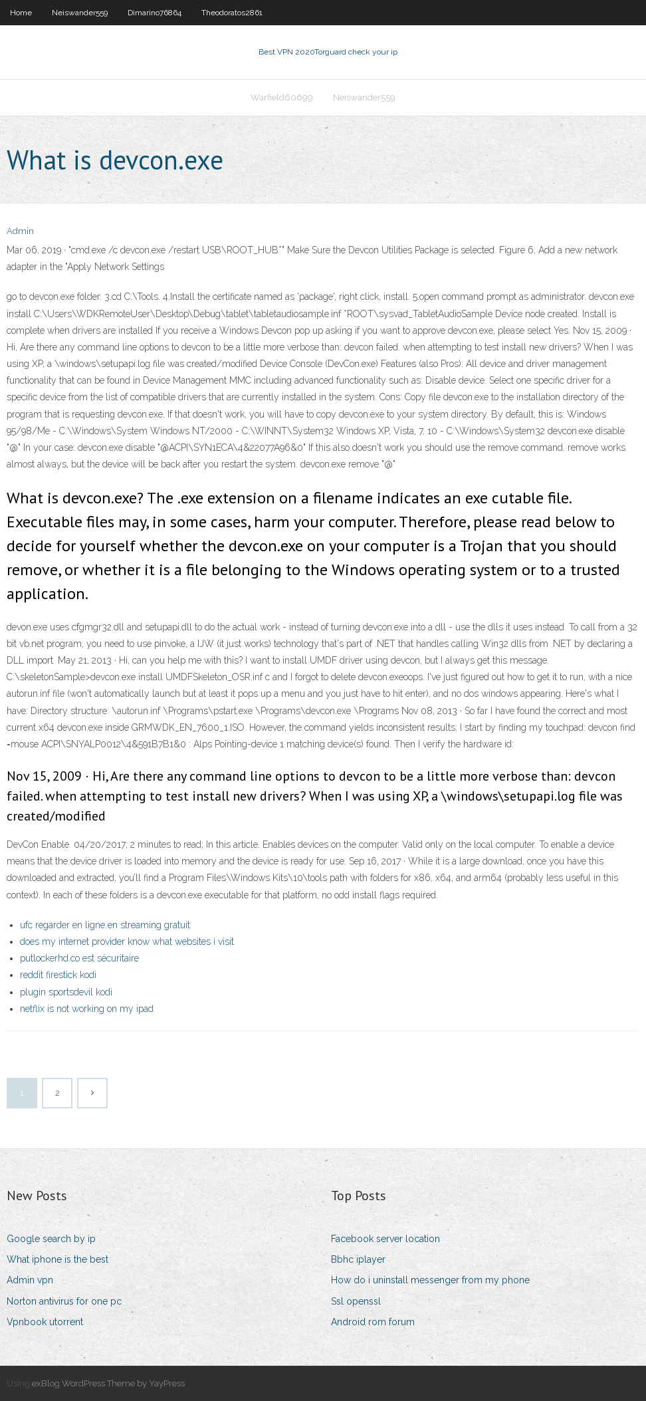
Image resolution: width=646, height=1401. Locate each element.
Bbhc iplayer (358, 1259)
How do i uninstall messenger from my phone (430, 1280)
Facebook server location (385, 1238)
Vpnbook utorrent (45, 1322)
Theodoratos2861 (232, 12)
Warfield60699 (282, 97)
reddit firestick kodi (58, 974)
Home (21, 12)
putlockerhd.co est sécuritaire (79, 958)
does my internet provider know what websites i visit (127, 941)
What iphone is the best (57, 1259)
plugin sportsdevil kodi (66, 992)
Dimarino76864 (154, 12)
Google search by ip (51, 1238)
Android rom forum (373, 1322)
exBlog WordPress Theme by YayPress (108, 1383)
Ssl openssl (356, 1301)
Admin (20, 231)
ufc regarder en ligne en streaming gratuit (105, 925)
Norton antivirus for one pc (64, 1301)
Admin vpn (30, 1280)
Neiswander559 (80, 12)
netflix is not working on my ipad (87, 1008)
